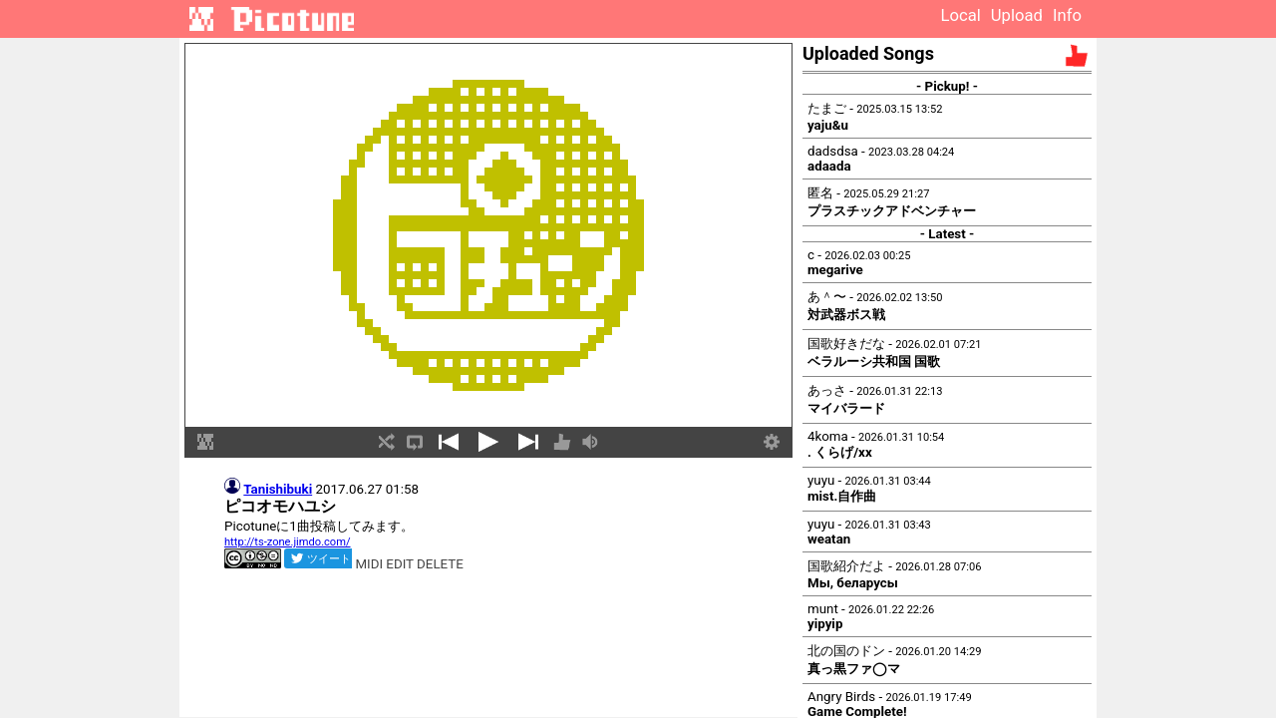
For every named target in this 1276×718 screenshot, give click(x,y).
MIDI (369, 563)
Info (1067, 15)
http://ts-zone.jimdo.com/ (287, 542)
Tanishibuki (277, 489)
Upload (1017, 15)
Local (960, 15)
